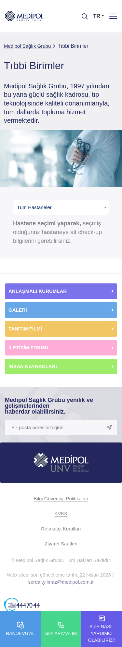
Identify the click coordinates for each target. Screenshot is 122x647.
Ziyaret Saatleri (61, 543)
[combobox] (61, 207)
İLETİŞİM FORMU (28, 347)
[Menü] (113, 16)
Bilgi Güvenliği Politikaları (61, 498)
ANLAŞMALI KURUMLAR (37, 291)
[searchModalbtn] (82, 14)
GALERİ (17, 310)
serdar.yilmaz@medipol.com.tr (61, 582)
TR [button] (96, 16)
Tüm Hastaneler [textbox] (34, 207)
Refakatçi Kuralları (61, 528)
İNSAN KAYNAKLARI (33, 366)
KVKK (60, 513)
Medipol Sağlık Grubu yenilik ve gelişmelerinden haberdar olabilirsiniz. (49, 406)
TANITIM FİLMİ (25, 328)
